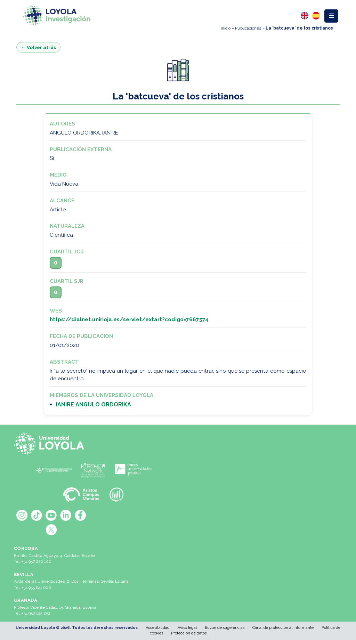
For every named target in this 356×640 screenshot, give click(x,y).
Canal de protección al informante (283, 627)
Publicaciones (248, 28)
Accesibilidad (158, 627)
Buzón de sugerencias (224, 627)
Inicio (225, 28)
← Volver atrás (38, 47)
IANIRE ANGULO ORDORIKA (93, 404)
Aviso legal (187, 627)
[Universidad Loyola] (51, 443)
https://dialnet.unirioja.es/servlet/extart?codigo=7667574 (129, 319)
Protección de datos (189, 633)
